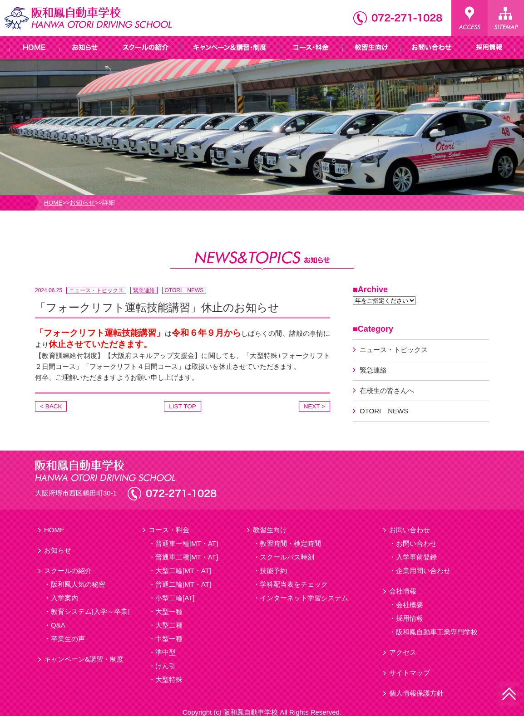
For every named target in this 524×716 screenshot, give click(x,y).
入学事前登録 (416, 557)
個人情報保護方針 (416, 693)
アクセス (402, 652)
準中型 (165, 652)
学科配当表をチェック (294, 584)
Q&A (58, 625)
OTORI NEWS (184, 290)
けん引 (165, 666)
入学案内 (64, 598)
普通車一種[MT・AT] (186, 543)
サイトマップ (409, 673)
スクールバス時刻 (287, 557)
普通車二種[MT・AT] (186, 557)
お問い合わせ (409, 530)
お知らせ (82, 202)
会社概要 (409, 604)
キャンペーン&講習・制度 (84, 659)
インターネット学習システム (304, 598)
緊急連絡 (144, 290)
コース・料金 (168, 530)
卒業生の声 (68, 638)
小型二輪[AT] (174, 598)
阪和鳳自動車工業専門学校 (437, 632)
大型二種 (169, 625)
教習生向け (270, 530)
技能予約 (273, 570)
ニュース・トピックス (96, 290)
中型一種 (169, 638)
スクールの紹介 (68, 570)
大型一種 (169, 611)
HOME (53, 202)
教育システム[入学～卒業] (90, 611)
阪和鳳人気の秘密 (78, 584)
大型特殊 (169, 679)
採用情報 (409, 618)
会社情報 (402, 591)
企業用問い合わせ (423, 570)
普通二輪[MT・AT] (183, 584)
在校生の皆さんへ (387, 390)
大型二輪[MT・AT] (183, 570)
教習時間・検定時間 (290, 543)
